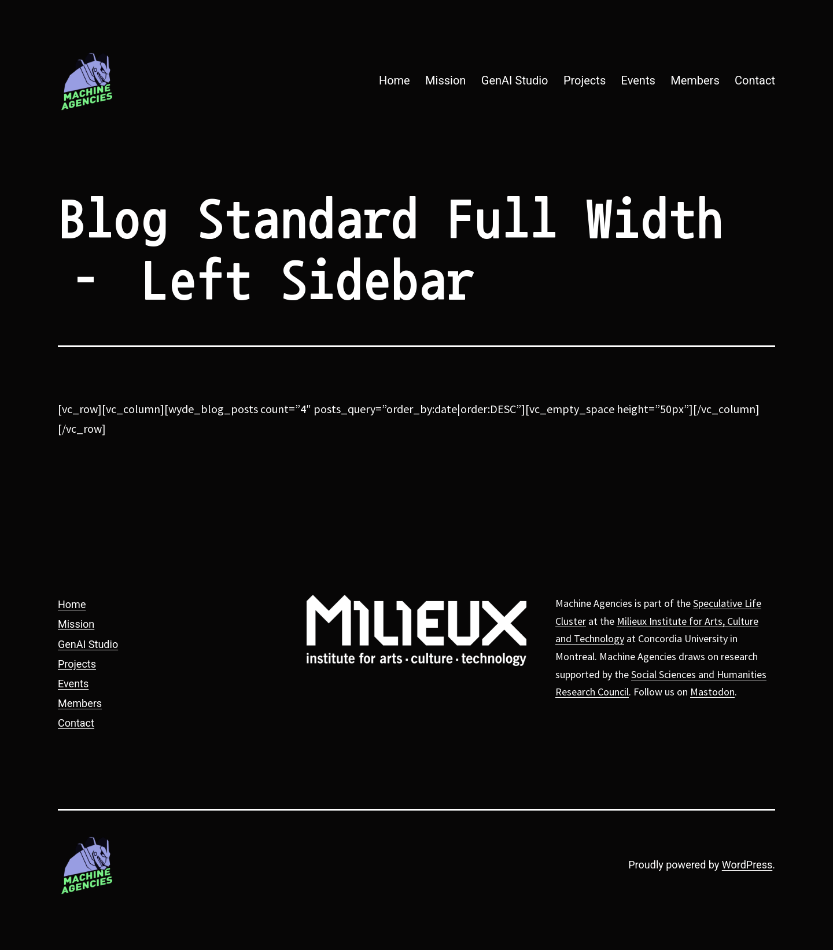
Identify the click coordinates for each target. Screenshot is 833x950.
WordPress (747, 865)
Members (695, 80)
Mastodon (712, 691)
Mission (445, 80)
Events (638, 80)
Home (394, 80)
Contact (755, 80)
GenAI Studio (514, 80)
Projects (584, 80)
